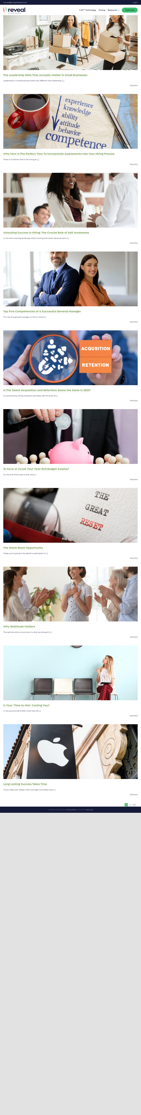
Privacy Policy (71, 810)
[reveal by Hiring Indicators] (14, 7)
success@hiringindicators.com (15, 2)
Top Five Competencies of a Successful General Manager (42, 311)
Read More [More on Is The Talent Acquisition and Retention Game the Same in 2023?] (134, 400)
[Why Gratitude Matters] (70, 594)
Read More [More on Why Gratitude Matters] (134, 637)
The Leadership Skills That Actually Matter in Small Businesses (45, 75)
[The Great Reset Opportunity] (70, 515)
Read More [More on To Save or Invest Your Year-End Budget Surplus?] (134, 479)
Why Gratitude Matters (19, 626)
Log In (135, 2)
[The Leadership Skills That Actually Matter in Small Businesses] (70, 42)
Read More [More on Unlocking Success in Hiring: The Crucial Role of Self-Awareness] (134, 243)
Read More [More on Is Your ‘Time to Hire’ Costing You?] (134, 716)
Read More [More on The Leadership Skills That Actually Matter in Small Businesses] (134, 85)
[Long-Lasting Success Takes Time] (70, 751)
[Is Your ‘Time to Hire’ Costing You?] (70, 673)
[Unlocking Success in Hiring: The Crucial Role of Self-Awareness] (70, 200)
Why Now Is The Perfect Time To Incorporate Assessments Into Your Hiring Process (58, 153)
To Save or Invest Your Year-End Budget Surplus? (36, 469)
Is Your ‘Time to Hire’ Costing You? (26, 705)
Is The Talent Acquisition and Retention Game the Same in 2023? (47, 390)
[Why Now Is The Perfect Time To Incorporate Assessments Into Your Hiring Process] (70, 121)
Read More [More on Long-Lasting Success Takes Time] (134, 794)
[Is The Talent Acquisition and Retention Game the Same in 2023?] (70, 357)
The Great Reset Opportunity (23, 547)
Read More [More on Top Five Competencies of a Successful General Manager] (134, 322)
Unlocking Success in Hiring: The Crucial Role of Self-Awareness (46, 232)
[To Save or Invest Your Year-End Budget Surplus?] (70, 436)
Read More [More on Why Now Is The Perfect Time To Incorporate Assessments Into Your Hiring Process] (134, 164)
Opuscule (89, 810)
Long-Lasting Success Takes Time (25, 784)
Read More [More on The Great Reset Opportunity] (134, 558)
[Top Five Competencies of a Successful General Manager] (70, 279)
